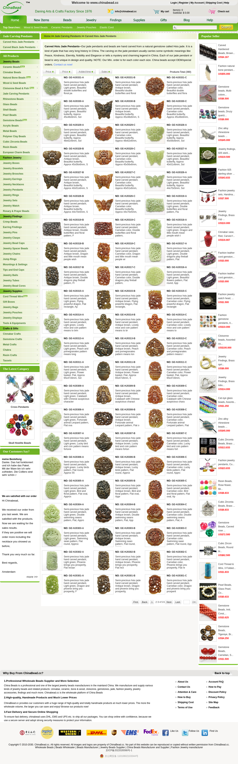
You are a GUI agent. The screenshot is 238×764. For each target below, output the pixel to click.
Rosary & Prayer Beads (16, 211)
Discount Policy (217, 692)
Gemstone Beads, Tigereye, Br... (225, 630)
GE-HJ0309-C (179, 385)
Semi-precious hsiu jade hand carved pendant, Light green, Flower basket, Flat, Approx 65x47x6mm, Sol (76, 372)
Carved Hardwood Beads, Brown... (226, 49)
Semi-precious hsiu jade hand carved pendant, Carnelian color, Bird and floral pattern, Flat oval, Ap (179, 491)
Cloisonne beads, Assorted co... (226, 339)
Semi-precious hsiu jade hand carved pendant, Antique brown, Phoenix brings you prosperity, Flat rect (128, 562)
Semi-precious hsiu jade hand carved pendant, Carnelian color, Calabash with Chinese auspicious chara (179, 396)
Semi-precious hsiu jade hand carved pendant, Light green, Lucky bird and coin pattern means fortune (76, 443)
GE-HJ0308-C (179, 409)
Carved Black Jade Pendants (19, 47)
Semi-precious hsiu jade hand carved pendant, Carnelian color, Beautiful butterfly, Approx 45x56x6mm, (128, 159)
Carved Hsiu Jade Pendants (18, 42)
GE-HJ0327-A (179, 148)
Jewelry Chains (11, 253)
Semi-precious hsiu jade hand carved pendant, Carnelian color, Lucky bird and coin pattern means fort (179, 443)
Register (183, 2)
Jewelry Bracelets (13, 168)
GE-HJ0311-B (127, 362)
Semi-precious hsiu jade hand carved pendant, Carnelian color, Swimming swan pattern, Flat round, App (179, 538)
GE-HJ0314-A (76, 314)
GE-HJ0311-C (179, 362)
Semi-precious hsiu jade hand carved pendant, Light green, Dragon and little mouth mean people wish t (179, 230)
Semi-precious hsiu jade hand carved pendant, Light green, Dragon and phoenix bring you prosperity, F (76, 586)
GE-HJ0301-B (127, 575)
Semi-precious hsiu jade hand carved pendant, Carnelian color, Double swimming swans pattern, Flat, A (179, 515)
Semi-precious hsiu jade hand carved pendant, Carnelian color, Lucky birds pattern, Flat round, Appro (179, 467)
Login (173, 2)
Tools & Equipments (14, 323)
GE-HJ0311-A (76, 362)
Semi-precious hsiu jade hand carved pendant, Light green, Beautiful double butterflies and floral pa (76, 88)
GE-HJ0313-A (76, 338)
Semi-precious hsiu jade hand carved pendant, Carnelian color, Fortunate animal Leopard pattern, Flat (179, 420)
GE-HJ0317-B (76, 267)
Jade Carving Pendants (16, 93)
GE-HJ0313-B (127, 338)
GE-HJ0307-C (179, 433)
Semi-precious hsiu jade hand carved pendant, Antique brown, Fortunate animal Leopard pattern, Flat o (128, 420)
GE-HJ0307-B (127, 433)
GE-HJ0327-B (76, 172)
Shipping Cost (214, 2)
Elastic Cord (107, 27)
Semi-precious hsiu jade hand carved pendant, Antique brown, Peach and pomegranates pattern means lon (128, 349)
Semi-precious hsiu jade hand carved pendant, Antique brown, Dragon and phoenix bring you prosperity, (128, 586)
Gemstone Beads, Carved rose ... (226, 526)
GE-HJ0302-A (76, 552)
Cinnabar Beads (12, 72)
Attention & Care (187, 692)
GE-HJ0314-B (127, 314)
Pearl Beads (10, 115)
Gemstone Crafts (12, 339)
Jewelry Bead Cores (14, 285)
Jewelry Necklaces (13, 184)
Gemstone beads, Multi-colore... (225, 90)
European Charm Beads (16, 152)
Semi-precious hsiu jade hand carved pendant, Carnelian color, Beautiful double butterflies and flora (179, 88)
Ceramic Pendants (62, 27)
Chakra (7, 349)
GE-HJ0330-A (76, 101)
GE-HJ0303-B (127, 528)
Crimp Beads (10, 221)
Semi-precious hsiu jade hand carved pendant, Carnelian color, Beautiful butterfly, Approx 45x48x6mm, (179, 111)
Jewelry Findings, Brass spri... (226, 360)
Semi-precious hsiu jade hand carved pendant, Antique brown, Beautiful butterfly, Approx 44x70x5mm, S (76, 206)
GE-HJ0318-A (179, 219)
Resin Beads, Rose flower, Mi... (225, 485)
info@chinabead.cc (126, 11)
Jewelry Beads (11, 61)
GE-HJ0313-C (179, 338)
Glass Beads (10, 104)
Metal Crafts (10, 344)
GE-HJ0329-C (127, 125)
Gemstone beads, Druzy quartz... (225, 111)
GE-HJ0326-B (76, 196)
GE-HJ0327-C (127, 172)
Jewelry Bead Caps (14, 243)
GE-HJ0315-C (179, 291)
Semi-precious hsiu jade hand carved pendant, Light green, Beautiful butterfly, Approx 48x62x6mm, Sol (76, 135)
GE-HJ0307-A (76, 433)
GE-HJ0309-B (127, 385)
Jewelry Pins (10, 232)
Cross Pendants (20, 407)
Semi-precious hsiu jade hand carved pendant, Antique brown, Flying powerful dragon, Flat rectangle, (128, 301)
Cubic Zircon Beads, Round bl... (225, 547)
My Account (197, 2)
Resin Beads (10, 147)
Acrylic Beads (11, 125)
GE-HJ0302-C (179, 552)
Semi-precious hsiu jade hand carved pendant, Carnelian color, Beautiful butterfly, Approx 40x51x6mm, (128, 183)
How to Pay (214, 687)
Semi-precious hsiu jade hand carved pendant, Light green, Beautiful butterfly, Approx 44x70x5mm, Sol (179, 183)
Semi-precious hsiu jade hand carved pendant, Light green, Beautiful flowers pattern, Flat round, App (179, 277)
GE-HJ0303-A (76, 528)
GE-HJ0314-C (179, 314)
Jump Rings (10, 259)
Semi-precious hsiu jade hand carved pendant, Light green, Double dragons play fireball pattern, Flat (179, 254)
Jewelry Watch (11, 205)
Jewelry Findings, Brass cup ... (226, 215)
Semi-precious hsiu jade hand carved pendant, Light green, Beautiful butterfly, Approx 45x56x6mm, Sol (179, 135)
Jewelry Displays (12, 317)
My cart (165, 11)
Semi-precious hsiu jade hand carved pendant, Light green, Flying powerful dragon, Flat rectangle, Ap (76, 301)
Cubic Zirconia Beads (15, 141)
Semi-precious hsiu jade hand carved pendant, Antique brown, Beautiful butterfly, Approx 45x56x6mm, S (76, 159)
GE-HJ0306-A (76, 457)
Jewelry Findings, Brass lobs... (226, 381)
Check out (223, 11)
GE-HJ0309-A (76, 385)
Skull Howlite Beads (20, 443)
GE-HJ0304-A (76, 504)
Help (226, 2)
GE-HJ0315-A (76, 291)
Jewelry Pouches (86, 27)
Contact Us (184, 687)
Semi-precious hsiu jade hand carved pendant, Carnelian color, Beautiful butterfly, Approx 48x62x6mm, (128, 135)
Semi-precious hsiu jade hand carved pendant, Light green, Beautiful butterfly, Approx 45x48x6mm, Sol (76, 111)
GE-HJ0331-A (76, 77)
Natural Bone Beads (17, 77)
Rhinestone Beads (13, 99)
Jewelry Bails (10, 275)
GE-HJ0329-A (76, 125)
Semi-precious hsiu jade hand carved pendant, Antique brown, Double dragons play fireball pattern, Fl (76, 277)
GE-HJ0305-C (179, 480)
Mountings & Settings (15, 264)
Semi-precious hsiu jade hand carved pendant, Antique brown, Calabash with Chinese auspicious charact (128, 396)
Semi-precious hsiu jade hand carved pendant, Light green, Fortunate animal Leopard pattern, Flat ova (76, 420)
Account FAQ (216, 681)
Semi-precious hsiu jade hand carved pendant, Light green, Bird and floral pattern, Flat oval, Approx (76, 491)
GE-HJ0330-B (127, 101)
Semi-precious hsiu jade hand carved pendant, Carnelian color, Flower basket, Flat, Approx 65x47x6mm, (179, 372)
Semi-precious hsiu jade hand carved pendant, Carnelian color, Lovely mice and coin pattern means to (179, 325)
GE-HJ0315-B (127, 291)
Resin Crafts (10, 355)
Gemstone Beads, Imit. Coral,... (224, 609)
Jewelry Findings (12, 216)
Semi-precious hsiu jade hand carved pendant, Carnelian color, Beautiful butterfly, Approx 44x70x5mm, (128, 206)
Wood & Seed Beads (36, 27)
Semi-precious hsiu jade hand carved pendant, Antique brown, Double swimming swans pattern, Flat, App (128, 515)
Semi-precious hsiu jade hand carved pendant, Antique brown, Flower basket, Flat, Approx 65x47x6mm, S (128, 372)
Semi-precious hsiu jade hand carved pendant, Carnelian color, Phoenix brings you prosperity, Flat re (179, 562)
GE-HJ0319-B (76, 219)
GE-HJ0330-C (179, 101)
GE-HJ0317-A (179, 243)
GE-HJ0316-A (179, 267)
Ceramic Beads (14, 67)
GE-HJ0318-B (76, 243)
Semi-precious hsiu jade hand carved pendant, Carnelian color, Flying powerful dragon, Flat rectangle (179, 301)
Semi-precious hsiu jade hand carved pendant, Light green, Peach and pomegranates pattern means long (76, 349)
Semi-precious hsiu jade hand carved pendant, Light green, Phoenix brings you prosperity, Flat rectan (76, 562)
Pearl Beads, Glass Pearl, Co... (225, 589)
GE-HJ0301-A (76, 575)
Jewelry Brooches (13, 173)
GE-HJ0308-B (127, 409)
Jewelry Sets (10, 200)
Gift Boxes (9, 301)
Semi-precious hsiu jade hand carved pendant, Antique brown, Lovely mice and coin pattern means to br (128, 325)
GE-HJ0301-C (179, 575)
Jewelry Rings (11, 195)
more (30, 576)
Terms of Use (185, 707)
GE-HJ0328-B (76, 148)
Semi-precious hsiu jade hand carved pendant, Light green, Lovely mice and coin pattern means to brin (76, 325)
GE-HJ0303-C (179, 528)
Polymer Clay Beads (14, 136)
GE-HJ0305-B (127, 480)
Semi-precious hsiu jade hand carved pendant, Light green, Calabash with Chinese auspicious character (76, 396)
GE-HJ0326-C (127, 196)
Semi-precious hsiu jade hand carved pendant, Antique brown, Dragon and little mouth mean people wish (76, 254)
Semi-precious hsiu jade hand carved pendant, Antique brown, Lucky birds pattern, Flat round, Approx (128, 467)
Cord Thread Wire (15, 296)
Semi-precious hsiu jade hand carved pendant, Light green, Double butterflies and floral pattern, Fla (179, 206)
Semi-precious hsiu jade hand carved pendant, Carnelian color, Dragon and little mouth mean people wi (128, 254)
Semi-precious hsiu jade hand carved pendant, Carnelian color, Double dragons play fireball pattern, (128, 277)
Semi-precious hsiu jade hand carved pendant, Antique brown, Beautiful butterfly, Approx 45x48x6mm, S (128, 111)
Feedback (213, 707)
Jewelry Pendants (13, 189)
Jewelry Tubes (11, 280)
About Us (183, 681)
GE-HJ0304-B (127, 504)
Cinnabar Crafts (12, 333)
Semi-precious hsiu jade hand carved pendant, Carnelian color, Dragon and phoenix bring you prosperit (179, 586)
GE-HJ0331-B (127, 77)
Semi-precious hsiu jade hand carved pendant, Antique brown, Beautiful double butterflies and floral (128, 88)
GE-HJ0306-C (179, 457)
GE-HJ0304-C (179, 504)
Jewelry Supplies (12, 291)
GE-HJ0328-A (179, 125)
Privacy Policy (216, 697)
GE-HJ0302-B (127, 552)
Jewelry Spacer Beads (15, 248)
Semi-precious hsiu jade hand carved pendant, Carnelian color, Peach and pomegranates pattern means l (179, 349)
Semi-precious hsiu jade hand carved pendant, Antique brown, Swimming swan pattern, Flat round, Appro (128, 540)
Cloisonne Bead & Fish (18, 88)
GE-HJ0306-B (127, 457)
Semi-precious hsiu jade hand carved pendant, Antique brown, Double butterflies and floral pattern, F (76, 230)
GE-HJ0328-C (127, 148)
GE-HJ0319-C (127, 219)
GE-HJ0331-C (179, 77)
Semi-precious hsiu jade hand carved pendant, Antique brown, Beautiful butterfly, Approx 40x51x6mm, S (76, 183)
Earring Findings (12, 227)
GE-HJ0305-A (76, 480)
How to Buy (184, 697)
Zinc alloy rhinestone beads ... (223, 132)
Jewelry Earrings (12, 179)
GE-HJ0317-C (127, 267)
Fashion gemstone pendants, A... (225, 319)
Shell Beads (9, 109)
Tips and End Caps (13, 269)
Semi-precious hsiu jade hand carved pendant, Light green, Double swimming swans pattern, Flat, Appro (76, 515)
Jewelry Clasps (11, 237)
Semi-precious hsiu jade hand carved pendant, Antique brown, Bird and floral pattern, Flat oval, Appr (128, 491)
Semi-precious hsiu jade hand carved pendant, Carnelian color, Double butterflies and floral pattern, (128, 230)
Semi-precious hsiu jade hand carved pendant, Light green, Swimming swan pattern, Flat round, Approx (76, 538)
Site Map (213, 702)
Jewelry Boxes (11, 163)
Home (47, 36)
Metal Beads (10, 131)
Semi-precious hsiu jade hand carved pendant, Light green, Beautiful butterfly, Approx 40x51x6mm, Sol (179, 159)
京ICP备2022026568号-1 (119, 750)
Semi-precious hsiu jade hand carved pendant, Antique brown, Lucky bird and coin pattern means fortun (128, 443)
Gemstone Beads (15, 120)
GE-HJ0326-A (179, 172)
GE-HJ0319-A (179, 196)
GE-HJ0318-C (127, 243)
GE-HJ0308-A (76, 409)
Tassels (7, 360)
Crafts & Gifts (10, 328)
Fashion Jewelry (12, 157)
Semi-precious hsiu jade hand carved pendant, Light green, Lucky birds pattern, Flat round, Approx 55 (76, 467)
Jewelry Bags (10, 307)
